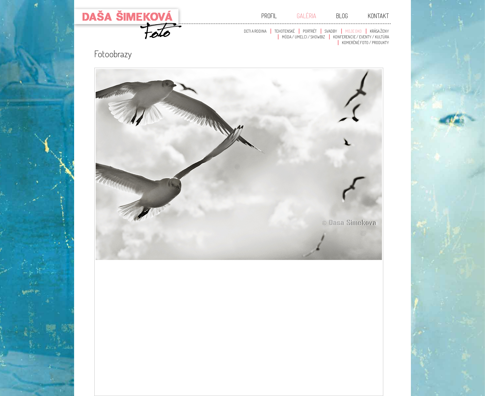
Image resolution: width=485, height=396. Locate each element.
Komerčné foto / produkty (365, 42)
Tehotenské (284, 31)
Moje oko (353, 31)
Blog (342, 16)
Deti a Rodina (255, 31)
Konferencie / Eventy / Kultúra (361, 36)
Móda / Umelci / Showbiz (303, 36)
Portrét (310, 31)
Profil (269, 16)
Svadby (331, 31)
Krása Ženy (379, 31)
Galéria (306, 16)
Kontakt (378, 16)
